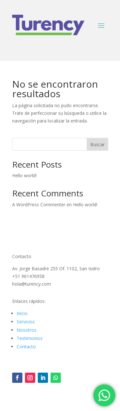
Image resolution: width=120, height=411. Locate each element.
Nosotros (26, 330)
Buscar (97, 144)
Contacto (26, 347)
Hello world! (24, 175)
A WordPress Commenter (38, 205)
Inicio (22, 313)
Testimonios (30, 338)
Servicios (26, 322)
